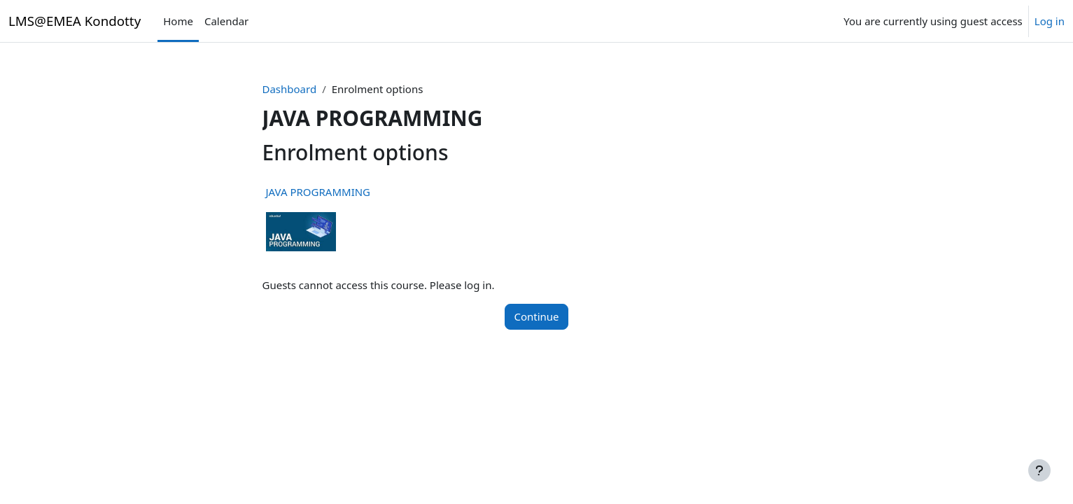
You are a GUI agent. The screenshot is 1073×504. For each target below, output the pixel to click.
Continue (536, 316)
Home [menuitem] (178, 21)
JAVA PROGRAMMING (318, 192)
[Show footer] (1039, 470)
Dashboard (289, 89)
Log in (1050, 21)
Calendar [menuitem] (226, 21)
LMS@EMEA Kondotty (74, 20)
